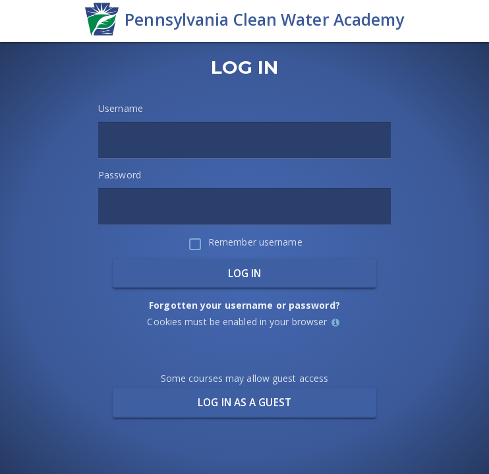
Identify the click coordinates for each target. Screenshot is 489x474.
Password (119, 175)
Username (120, 108)
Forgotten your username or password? (244, 305)
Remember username (255, 242)
